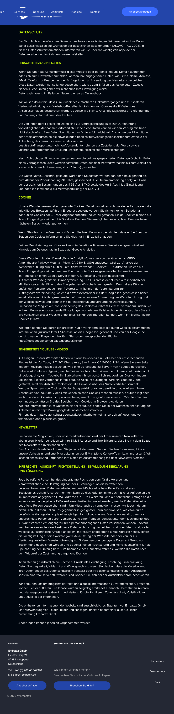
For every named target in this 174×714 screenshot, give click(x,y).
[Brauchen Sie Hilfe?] (82, 685)
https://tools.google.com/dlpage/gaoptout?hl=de (50, 340)
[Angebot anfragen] (140, 11)
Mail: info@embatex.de (22, 674)
